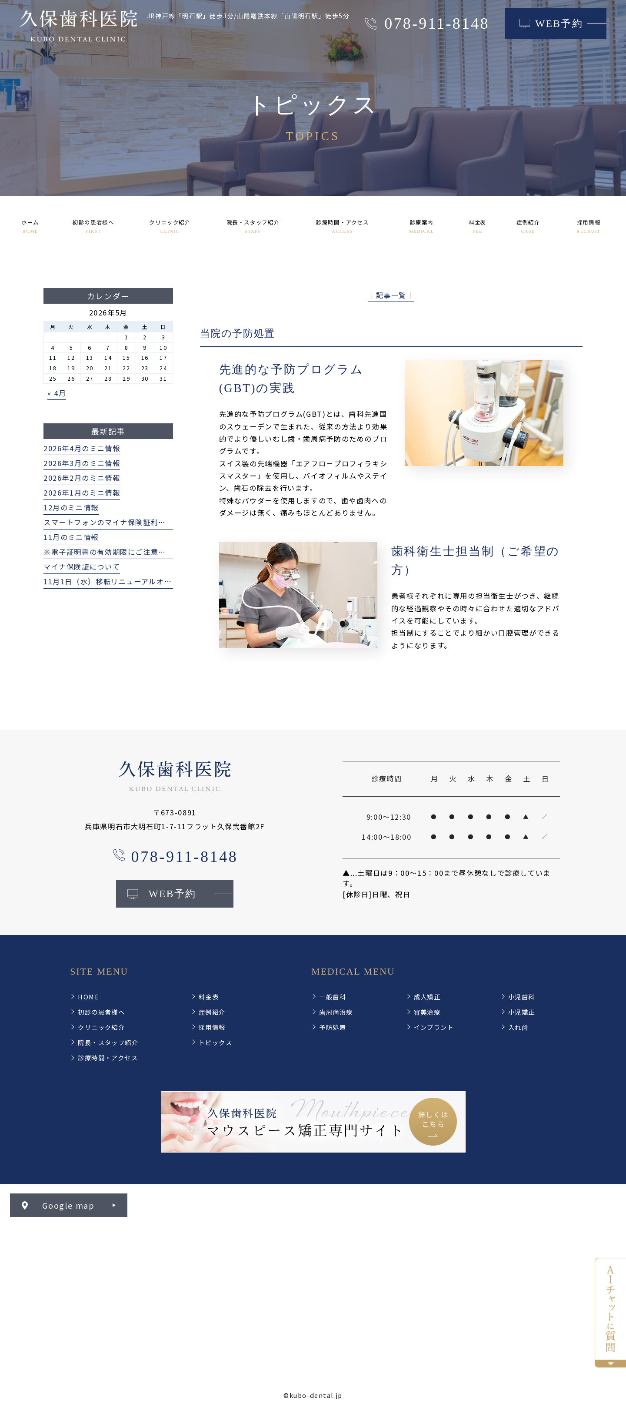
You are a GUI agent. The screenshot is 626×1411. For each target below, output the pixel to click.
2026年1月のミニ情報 (81, 492)
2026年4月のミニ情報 (81, 448)
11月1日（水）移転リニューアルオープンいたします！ (138, 581)
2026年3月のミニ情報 (81, 463)
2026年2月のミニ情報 (81, 478)
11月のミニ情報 (71, 537)
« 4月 (56, 393)
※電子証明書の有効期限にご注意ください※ (119, 551)
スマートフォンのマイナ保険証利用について (119, 522)
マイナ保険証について (81, 566)
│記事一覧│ (391, 295)
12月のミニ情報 (71, 507)
